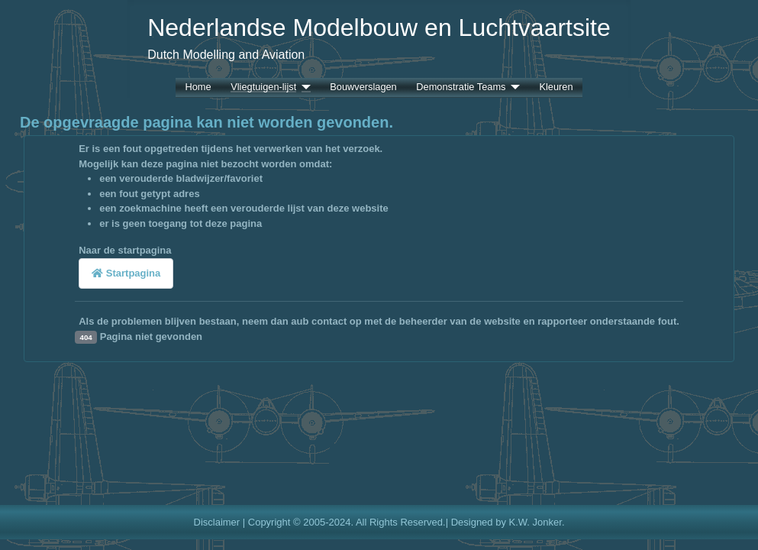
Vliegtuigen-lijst (263, 87)
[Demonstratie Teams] (512, 87)
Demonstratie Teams (460, 87)
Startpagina (126, 273)
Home (198, 87)
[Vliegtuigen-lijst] (303, 87)
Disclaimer (217, 522)
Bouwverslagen (363, 87)
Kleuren (556, 87)
